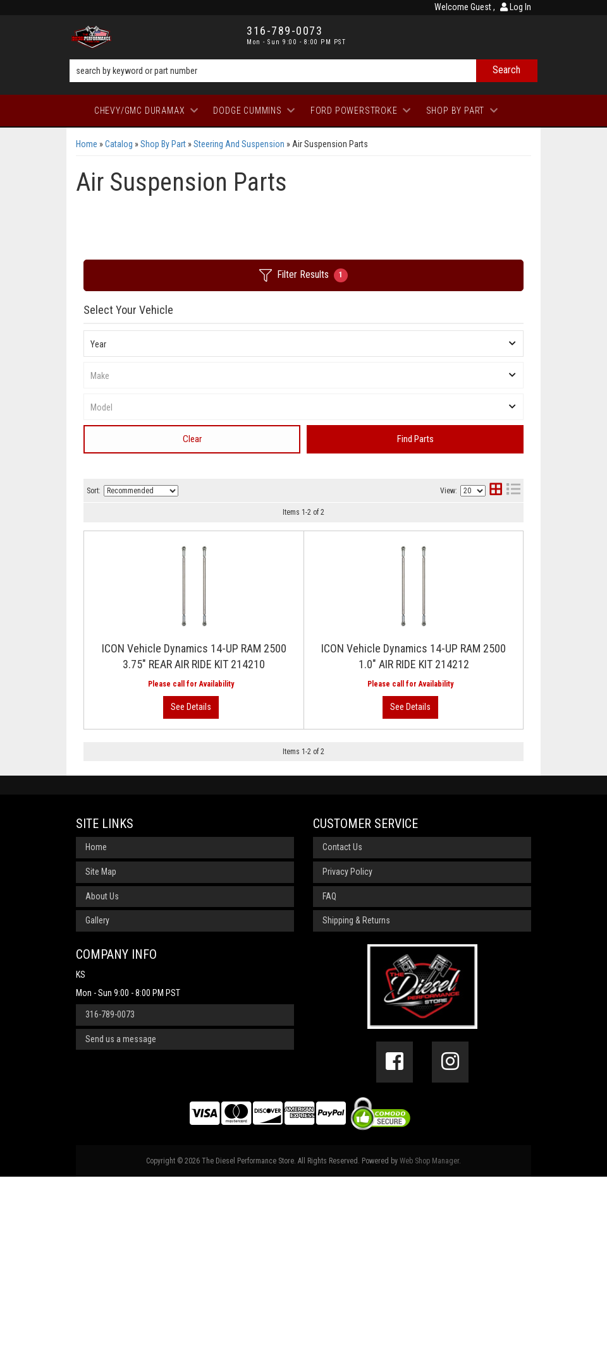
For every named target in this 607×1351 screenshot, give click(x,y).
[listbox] (303, 343)
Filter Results (303, 275)
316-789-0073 (110, 1189)
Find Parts (415, 439)
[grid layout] (496, 490)
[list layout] (513, 490)
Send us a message (120, 1213)
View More (471, 692)
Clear (192, 439)
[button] (303, 70)
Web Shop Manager (429, 1334)
